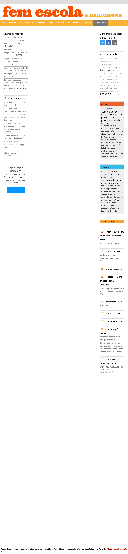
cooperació (111, 73)
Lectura (112, 85)
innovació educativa (115, 82)
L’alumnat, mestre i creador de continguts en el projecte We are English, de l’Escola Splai (16, 70)
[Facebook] (108, 42)
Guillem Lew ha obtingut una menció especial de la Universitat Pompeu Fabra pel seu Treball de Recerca (111, 347)
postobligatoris (112, 91)
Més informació (113, 549)
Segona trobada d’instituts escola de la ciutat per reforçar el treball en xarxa (16, 138)
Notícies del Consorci (17, 98)
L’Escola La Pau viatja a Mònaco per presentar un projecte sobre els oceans (14, 40)
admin (103, 109)
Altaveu (52, 22)
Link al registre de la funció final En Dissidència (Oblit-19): (112, 291)
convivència (103, 73)
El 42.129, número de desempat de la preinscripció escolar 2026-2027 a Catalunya (15, 127)
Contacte (123, 2)
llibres (109, 87)
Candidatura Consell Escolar (109, 260)
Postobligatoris (100, 22)
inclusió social (104, 82)
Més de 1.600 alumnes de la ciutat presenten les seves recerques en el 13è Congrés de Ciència (15, 115)
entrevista (119, 73)
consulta (115, 70)
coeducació (103, 62)
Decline (4, 551)
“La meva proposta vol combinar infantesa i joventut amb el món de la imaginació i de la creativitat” (15, 84)
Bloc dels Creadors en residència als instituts (111, 281)
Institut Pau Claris (113, 269)
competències (105, 64)
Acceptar (124, 549)
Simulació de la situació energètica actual (110, 338)
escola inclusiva (104, 76)
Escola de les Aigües (113, 251)
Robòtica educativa (113, 301)
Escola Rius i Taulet (113, 321)
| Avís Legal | (71, 527)
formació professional (107, 79)
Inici (3, 22)
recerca (118, 91)
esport (110, 76)
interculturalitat (105, 85)
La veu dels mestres (27, 22)
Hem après (86, 22)
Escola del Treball (113, 313)
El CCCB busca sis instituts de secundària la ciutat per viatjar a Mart (111, 179)
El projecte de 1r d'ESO (110, 243)
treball (114, 95)
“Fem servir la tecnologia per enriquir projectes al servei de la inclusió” (15, 52)
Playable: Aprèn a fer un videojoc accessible (13, 60)
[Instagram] (114, 42)
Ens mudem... (106, 305)
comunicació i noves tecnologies (111, 68)
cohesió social (110, 61)
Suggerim (41, 22)
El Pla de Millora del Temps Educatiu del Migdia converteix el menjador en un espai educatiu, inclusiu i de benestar (16, 150)
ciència (116, 58)
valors (118, 94)
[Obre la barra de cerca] (125, 23)
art (112, 58)
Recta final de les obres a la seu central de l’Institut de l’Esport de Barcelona (14, 105)
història (117, 79)
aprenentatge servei (105, 58)
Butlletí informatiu (108, 254)
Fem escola (105, 172)
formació (115, 76)
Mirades (76, 22)
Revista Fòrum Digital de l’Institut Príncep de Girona (112, 236)
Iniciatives (12, 22)
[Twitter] (102, 42)
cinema (121, 58)
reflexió (106, 94)
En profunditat (63, 22)
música (114, 88)
